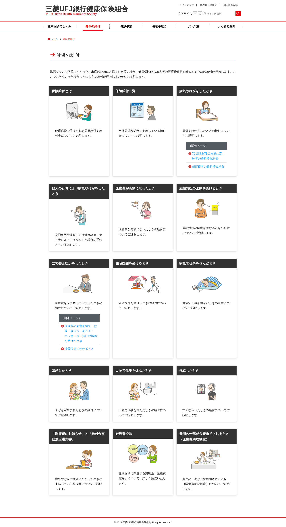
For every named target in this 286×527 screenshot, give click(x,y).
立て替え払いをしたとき (70, 263)
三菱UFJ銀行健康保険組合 (86, 9)
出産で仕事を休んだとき (133, 370)
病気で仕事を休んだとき (197, 263)
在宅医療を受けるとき (132, 263)
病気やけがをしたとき (195, 91)
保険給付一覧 (125, 91)
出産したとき (62, 370)
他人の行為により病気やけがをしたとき (78, 191)
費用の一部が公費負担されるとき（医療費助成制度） (204, 436)
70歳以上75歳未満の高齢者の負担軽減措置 (207, 156)
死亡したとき (189, 370)
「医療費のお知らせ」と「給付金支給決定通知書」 (78, 436)
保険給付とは (62, 91)
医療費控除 (123, 434)
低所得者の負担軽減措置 (208, 166)
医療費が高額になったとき (135, 188)
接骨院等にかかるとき (79, 348)
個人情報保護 (230, 5)
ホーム (54, 39)
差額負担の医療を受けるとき (200, 188)
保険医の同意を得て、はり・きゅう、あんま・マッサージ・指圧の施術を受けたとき (81, 333)
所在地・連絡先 (208, 5)
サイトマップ (186, 5)
